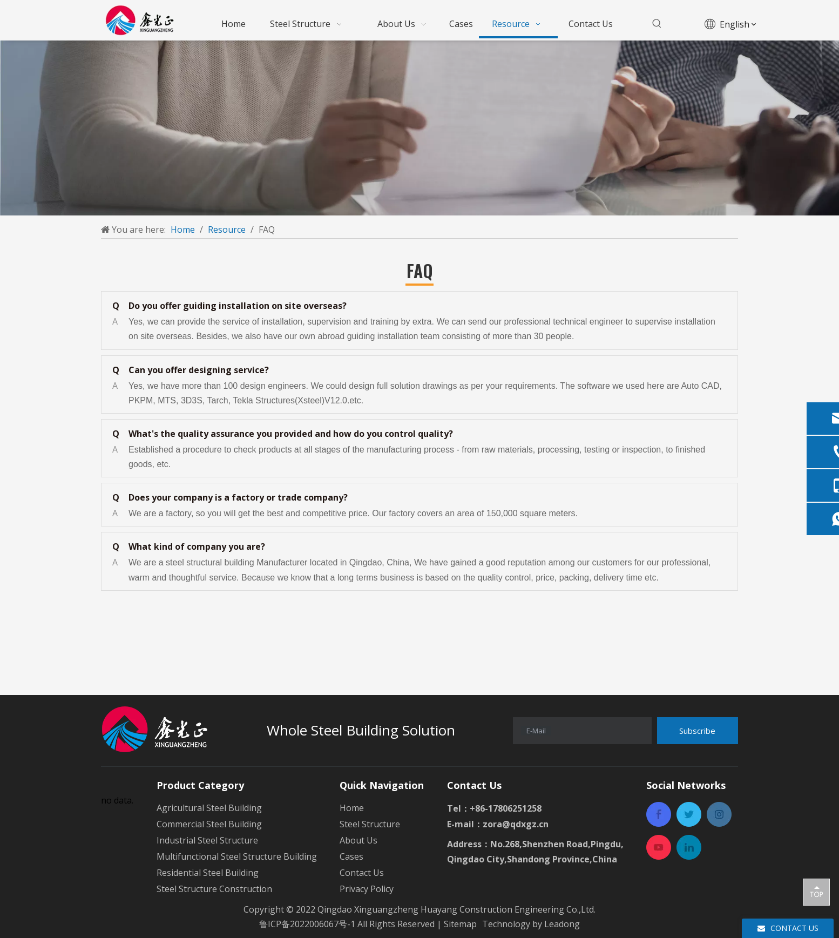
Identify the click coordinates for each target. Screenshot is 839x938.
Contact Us (362, 873)
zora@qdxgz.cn (516, 824)
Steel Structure (370, 824)
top (816, 891)
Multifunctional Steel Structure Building (237, 856)
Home (352, 808)
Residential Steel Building (208, 873)
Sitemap (461, 924)
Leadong (562, 924)
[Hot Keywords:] (657, 23)
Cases (351, 856)
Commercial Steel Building (209, 824)
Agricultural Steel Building (209, 808)
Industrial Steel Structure (207, 840)
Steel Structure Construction (214, 889)
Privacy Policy (367, 889)
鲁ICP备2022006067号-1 (307, 924)
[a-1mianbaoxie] (419, 128)
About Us (358, 840)
